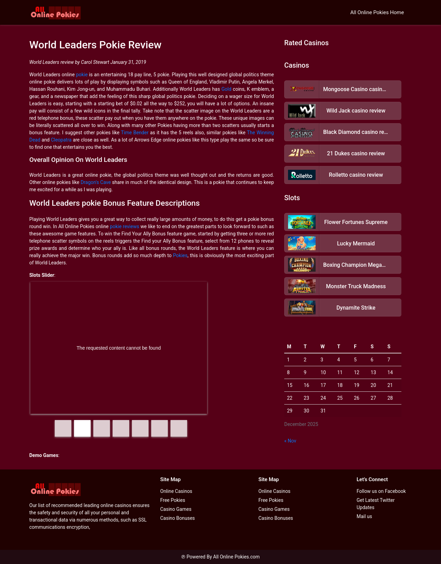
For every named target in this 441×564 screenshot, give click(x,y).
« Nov (290, 441)
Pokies (180, 255)
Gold (227, 89)
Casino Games (176, 509)
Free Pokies (172, 500)
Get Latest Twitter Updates (375, 503)
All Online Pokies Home (377, 12)
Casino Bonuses (177, 518)
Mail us (364, 516)
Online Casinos (176, 491)
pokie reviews (124, 226)
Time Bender (134, 132)
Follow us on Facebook (381, 491)
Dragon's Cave (96, 182)
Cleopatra (61, 140)
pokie (82, 74)
